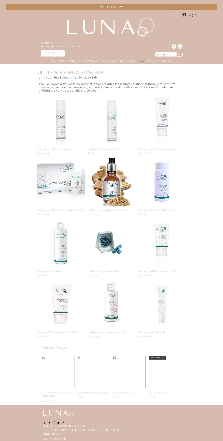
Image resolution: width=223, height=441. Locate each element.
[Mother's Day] (111, 7)
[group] (111, 379)
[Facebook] (174, 46)
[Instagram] (180, 46)
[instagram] (63, 422)
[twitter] (58, 422)
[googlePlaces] (44, 422)
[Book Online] (53, 53)
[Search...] (163, 55)
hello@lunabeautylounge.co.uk (64, 426)
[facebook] (49, 422)
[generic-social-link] (53, 422)
